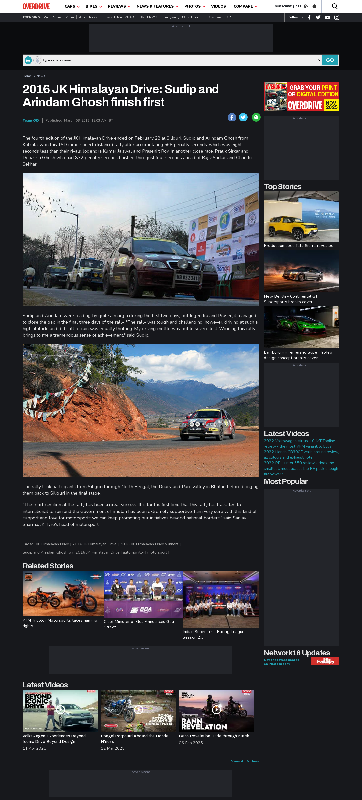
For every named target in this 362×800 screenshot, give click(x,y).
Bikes (94, 6)
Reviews (119, 6)
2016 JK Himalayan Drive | (96, 544)
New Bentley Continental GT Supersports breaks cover (291, 299)
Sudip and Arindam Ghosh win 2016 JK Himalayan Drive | (73, 552)
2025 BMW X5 (149, 17)
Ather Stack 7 (88, 17)
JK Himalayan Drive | (54, 544)
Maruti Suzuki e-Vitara (58, 17)
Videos (218, 6)
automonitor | (135, 552)
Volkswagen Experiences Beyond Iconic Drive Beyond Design (54, 739)
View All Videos (245, 761)
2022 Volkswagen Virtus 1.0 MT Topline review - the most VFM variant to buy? (299, 443)
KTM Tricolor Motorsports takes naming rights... (60, 623)
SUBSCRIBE (283, 6)
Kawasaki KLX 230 (221, 17)
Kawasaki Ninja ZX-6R (118, 17)
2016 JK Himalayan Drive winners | (151, 544)
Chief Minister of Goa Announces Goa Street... (139, 624)
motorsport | (158, 552)
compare (246, 6)
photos (194, 6)
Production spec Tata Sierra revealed (299, 245)
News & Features (157, 6)
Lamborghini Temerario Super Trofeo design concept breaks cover (298, 355)
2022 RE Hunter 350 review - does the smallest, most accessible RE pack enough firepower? (301, 468)
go (330, 60)
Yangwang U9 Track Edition (184, 17)
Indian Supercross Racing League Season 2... (214, 634)
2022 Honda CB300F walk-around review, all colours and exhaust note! (301, 454)
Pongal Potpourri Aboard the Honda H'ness (135, 739)
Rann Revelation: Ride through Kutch (214, 736)
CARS (72, 6)
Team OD (31, 120)
